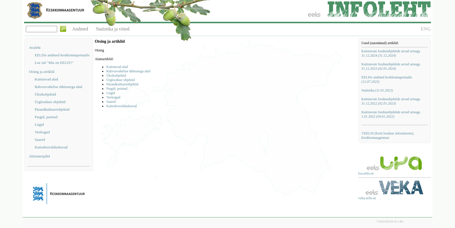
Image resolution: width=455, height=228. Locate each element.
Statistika (377, 90)
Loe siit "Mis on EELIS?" (54, 62)
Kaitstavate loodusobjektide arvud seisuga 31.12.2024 (391, 53)
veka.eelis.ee (367, 198)
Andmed (80, 28)
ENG (426, 28)
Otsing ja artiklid (41, 71)
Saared (40, 139)
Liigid (39, 124)
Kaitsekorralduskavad (51, 147)
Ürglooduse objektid (50, 102)
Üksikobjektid (45, 94)
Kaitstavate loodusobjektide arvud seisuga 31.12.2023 (391, 66)
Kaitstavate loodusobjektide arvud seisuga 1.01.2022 (391, 114)
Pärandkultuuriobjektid (52, 109)
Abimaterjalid (39, 156)
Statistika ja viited (113, 28)
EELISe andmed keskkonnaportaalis (62, 55)
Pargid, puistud (46, 117)
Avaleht (34, 47)
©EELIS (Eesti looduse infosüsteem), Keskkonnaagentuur (388, 135)
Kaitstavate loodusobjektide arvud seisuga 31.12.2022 (391, 101)
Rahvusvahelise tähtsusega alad (58, 87)
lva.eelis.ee (366, 173)
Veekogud (42, 132)
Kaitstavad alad (46, 79)
